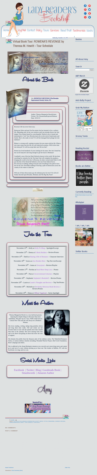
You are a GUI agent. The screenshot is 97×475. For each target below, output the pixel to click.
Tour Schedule (29, 422)
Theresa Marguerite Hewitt (16, 422)
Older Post (67, 467)
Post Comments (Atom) (17, 470)
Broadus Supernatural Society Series (32, 421)
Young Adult (36, 422)
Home (12, 467)
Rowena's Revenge (60, 421)
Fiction (46, 421)
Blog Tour (19, 421)
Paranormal (51, 421)
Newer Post (8, 467)
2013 (14, 421)
